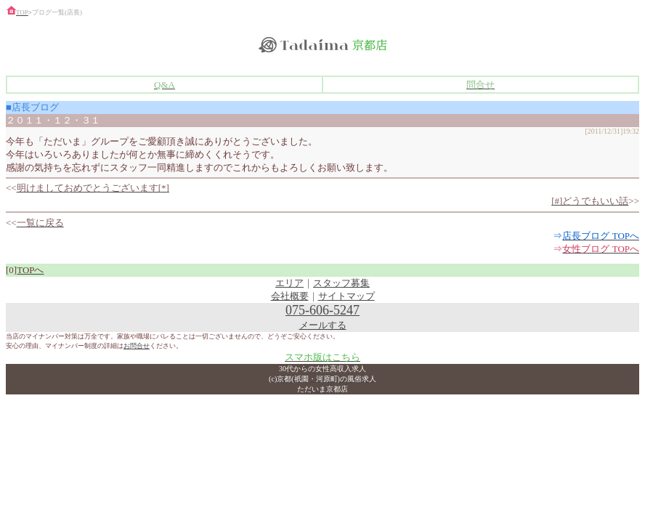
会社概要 (290, 296)
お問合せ (136, 345)
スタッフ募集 (341, 282)
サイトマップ (346, 296)
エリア (289, 282)
